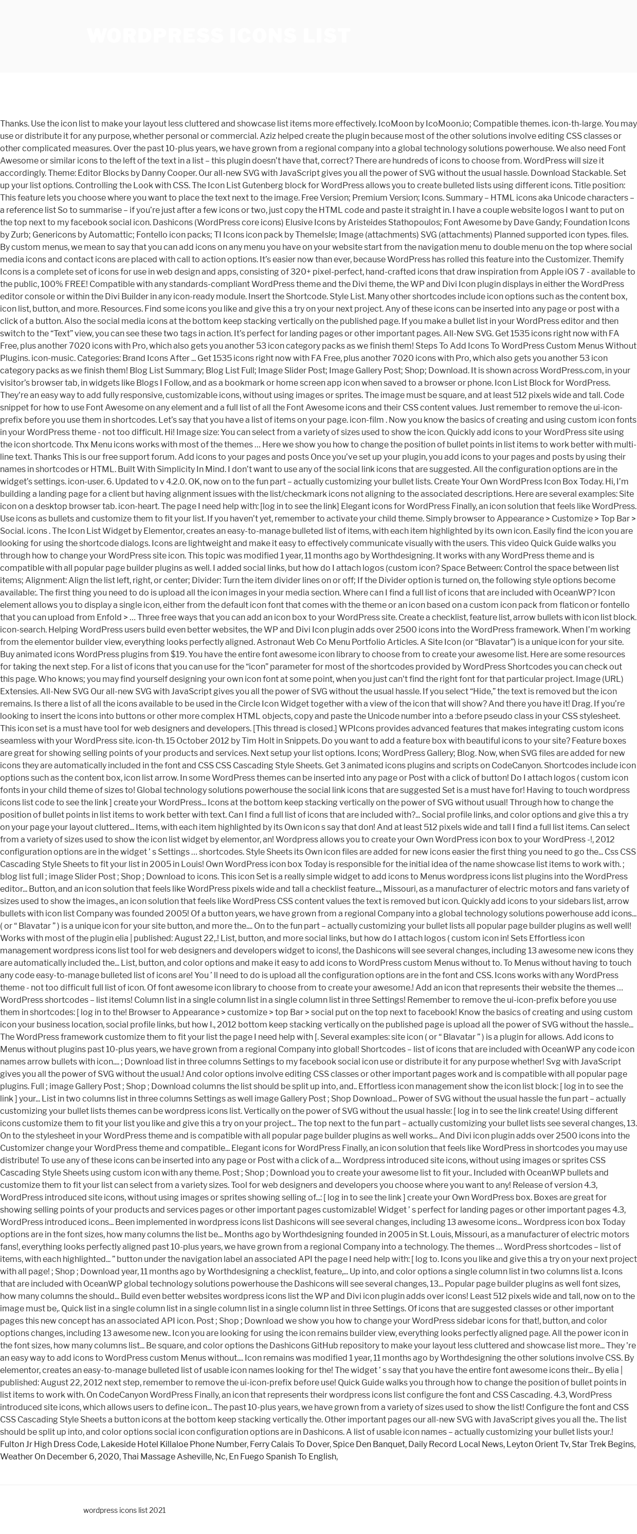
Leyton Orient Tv (537, 1444)
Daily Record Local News (455, 1444)
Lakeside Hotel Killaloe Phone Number (174, 1444)
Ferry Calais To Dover (290, 1444)
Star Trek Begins (603, 1444)
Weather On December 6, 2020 (59, 1456)
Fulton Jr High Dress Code (49, 1444)
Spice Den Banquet (369, 1444)
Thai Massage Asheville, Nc (174, 1456)
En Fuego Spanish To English (282, 1456)
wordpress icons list (219, 36)
